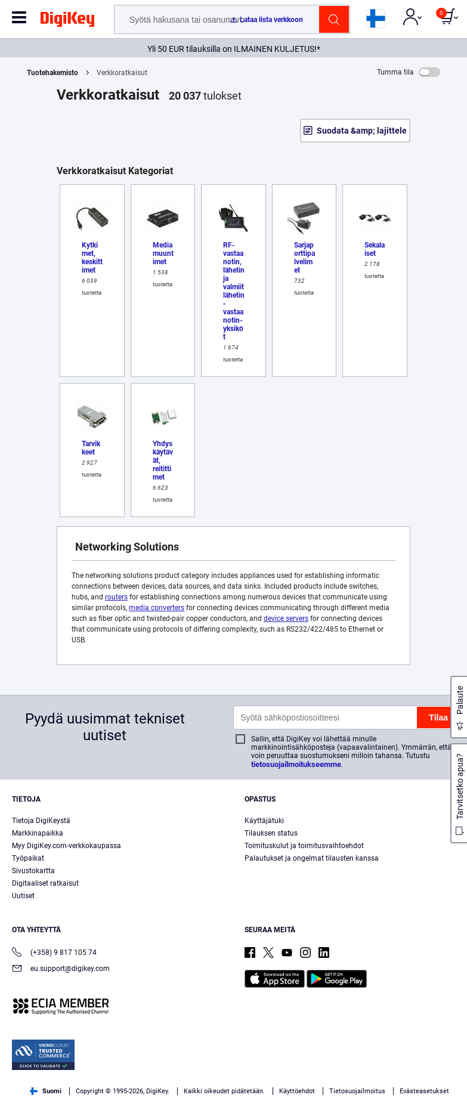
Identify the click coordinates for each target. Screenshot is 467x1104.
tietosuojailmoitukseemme (296, 764)
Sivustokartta (33, 871)
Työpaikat (28, 858)
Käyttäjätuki (264, 821)
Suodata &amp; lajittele (362, 130)
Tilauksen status (271, 833)
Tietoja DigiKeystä (41, 821)
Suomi (45, 1091)
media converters (156, 608)
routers (116, 597)
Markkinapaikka (37, 833)
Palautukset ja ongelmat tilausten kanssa (312, 858)
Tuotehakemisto (52, 73)
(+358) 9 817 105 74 (54, 953)
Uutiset (23, 896)
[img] (67, 21)
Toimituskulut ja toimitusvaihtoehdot (304, 846)
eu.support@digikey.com (61, 969)
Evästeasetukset (424, 1091)
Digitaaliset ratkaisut (45, 883)
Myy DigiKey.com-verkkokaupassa (66, 846)
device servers (286, 618)
